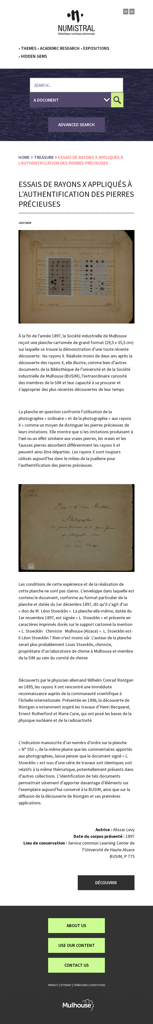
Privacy (53, 985)
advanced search (76, 124)
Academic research (60, 48)
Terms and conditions (89, 985)
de (132, 11)
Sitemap (65, 985)
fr (125, 11)
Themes (29, 48)
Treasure (44, 157)
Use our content (76, 945)
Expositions (96, 48)
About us (76, 925)
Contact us (76, 965)
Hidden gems (34, 56)
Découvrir (106, 882)
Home (24, 157)
